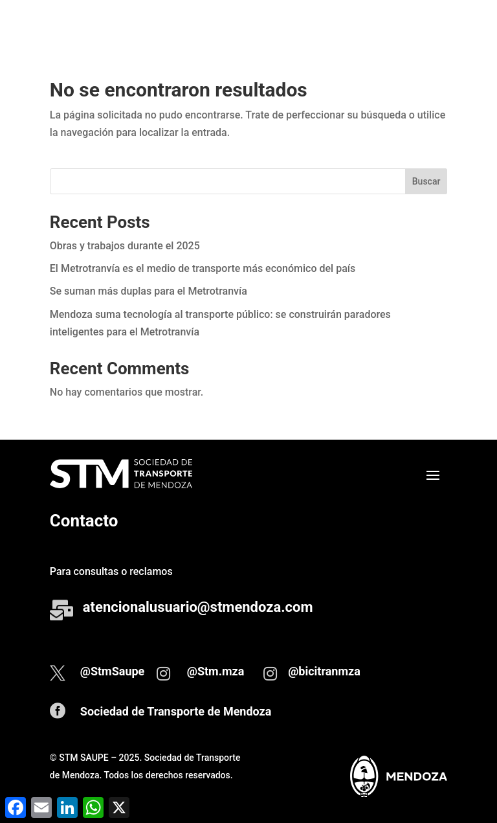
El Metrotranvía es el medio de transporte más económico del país (202, 268)
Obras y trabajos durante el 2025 (125, 246)
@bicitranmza (324, 671)
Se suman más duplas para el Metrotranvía (148, 291)
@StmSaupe (112, 671)
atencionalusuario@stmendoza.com (198, 607)
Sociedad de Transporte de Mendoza (176, 711)
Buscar (426, 181)
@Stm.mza (216, 671)
